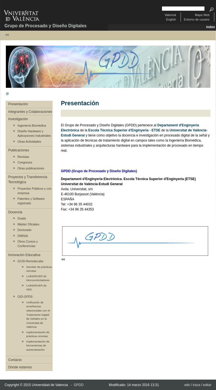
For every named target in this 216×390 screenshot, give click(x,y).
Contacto (15, 360)
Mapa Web (202, 15)
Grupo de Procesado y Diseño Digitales (45, 25)
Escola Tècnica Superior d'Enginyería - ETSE (124, 130)
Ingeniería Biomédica (31, 125)
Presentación (18, 104)
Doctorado (24, 230)
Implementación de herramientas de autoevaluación (37, 345)
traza (196, 385)
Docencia (15, 212)
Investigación (18, 119)
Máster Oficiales (28, 224)
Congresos (24, 162)
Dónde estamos (20, 367)
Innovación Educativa (24, 255)
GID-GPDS (24, 296)
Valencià (170, 15)
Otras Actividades (29, 141)
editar (207, 385)
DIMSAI (22, 235)
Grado (21, 218)
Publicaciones (18, 150)
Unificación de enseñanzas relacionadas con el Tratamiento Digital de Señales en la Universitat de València (38, 314)
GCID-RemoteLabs (30, 261)
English (171, 19)
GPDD (79, 385)
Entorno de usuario (197, 19)
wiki (187, 385)
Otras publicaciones (30, 168)
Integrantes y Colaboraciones (30, 112)
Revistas (23, 156)
